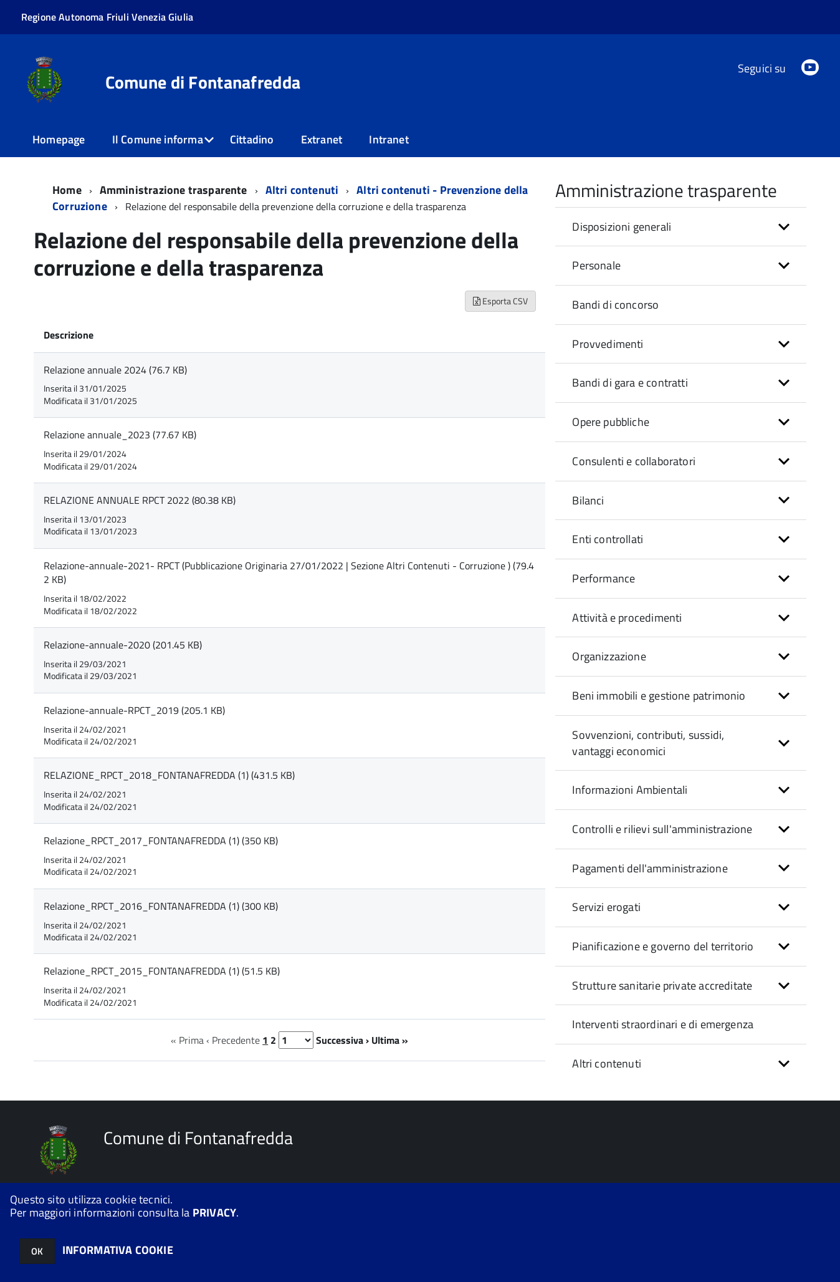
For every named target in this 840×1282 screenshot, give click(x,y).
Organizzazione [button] (609, 656)
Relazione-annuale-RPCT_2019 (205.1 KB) (134, 710)
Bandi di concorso (615, 304)
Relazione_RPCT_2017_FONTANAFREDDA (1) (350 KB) (161, 840)
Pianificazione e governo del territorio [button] (662, 946)
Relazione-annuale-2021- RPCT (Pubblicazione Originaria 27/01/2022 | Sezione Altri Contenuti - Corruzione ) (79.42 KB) (289, 572)
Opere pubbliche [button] (610, 421)
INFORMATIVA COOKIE (117, 1249)
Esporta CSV (500, 300)
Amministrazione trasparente (173, 189)
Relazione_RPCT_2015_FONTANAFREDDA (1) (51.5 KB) (162, 970)
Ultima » (389, 1040)
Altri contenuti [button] (606, 1063)
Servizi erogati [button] (606, 907)
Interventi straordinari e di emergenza (662, 1024)
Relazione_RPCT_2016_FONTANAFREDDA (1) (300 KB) (161, 906)
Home (67, 189)
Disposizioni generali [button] (621, 226)
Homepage (58, 139)
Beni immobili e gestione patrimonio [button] (658, 695)
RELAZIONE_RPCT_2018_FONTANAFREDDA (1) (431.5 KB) (169, 775)
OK (37, 1251)
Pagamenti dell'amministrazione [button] (649, 868)
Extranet (321, 139)
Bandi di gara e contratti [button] (630, 382)
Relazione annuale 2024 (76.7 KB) (115, 369)
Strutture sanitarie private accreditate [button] (662, 985)
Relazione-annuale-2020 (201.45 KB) (123, 644)
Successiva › (342, 1040)
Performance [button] (603, 578)
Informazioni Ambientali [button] (629, 789)
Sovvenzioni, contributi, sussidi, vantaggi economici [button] (648, 742)
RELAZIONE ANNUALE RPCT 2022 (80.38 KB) (140, 500)
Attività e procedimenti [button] (627, 617)
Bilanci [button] (588, 500)
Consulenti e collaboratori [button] (633, 461)
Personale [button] (596, 265)
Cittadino (252, 139)
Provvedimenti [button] (607, 343)
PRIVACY (214, 1212)
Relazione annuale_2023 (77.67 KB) (120, 434)
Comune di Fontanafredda (202, 82)
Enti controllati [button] (607, 539)
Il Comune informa (157, 139)
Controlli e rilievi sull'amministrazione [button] (662, 829)
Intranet (388, 139)
